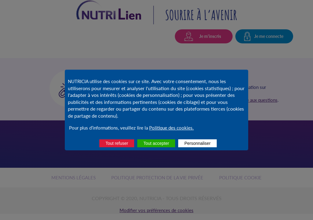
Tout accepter (156, 143)
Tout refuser (116, 143)
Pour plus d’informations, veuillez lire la (108, 127)
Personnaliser (197, 143)
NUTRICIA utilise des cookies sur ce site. (109, 81)
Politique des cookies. (171, 127)
